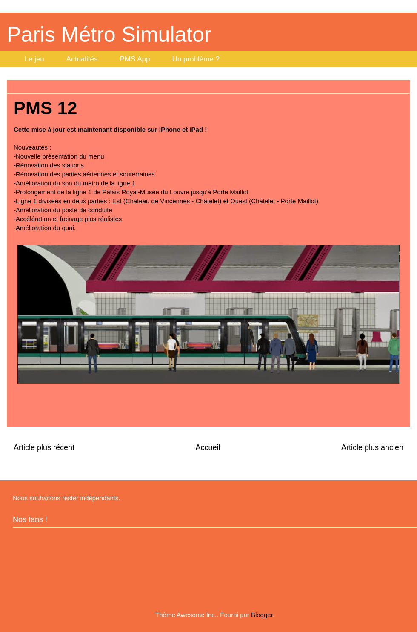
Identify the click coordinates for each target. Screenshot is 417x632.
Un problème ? (196, 59)
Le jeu (34, 59)
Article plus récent (44, 447)
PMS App (135, 59)
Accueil (207, 447)
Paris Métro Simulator (109, 34)
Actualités (82, 59)
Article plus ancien (372, 447)
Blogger (262, 614)
